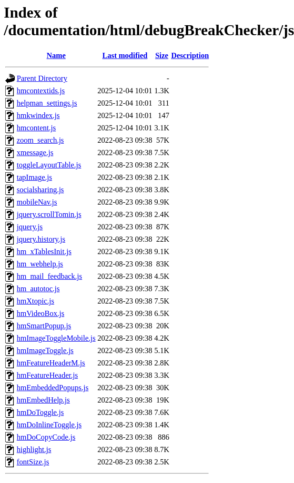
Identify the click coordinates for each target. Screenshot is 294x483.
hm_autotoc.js (38, 289)
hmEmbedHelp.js (43, 400)
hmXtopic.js (35, 301)
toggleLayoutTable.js (49, 165)
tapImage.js (34, 177)
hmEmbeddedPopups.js (53, 388)
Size (162, 55)
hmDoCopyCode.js (46, 437)
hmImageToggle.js (45, 350)
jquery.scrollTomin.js (49, 214)
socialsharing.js (40, 190)
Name (56, 55)
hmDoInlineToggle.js (49, 425)
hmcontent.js (36, 128)
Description (190, 55)
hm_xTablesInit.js (44, 251)
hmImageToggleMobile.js (56, 338)
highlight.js (34, 449)
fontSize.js (33, 462)
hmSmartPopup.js (44, 326)
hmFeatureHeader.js (47, 375)
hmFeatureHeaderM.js (51, 363)
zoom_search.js (40, 140)
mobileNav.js (37, 202)
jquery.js (30, 227)
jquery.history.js (41, 239)
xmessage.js (35, 152)
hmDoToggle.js (40, 412)
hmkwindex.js (38, 115)
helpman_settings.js (47, 103)
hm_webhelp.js (40, 264)
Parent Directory (42, 78)
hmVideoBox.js (40, 313)
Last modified (125, 55)
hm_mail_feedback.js (49, 276)
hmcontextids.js (41, 91)
